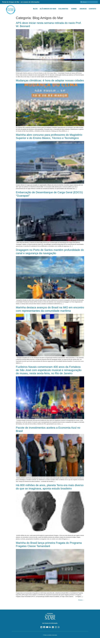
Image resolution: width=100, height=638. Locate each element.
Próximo (81, 600)
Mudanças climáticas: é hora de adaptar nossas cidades (50, 80)
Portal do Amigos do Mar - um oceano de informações (20, 2)
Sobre (74, 9)
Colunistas (63, 9)
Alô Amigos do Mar (48, 9)
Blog (35, 9)
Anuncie (83, 9)
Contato (92, 9)
